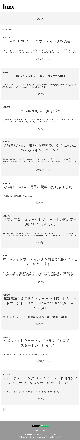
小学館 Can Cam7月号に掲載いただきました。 (40, 187)
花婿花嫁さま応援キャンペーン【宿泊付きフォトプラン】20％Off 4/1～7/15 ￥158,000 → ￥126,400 (40, 303)
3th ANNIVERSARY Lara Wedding (40, 76)
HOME (2, 29)
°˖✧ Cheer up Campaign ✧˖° (40, 111)
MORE (40, 59)
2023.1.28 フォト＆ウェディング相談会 (40, 41)
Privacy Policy (40, 430)
